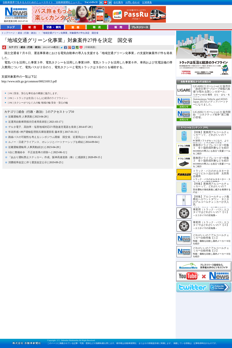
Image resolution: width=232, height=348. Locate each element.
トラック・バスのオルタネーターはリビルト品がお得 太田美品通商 (211, 173)
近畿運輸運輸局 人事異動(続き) (26, 147)
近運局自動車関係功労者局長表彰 (27, 121)
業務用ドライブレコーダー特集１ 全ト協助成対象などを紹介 (211, 146)
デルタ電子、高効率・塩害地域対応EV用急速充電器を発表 (42, 126)
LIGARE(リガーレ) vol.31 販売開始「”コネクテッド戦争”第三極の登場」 (212, 114)
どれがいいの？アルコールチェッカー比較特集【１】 (211, 236)
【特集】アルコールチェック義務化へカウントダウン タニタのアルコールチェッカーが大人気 (211, 200)
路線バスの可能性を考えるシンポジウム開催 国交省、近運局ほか (47, 136)
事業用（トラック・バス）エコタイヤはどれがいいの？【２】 (211, 223)
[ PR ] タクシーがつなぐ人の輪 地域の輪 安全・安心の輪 (38, 102)
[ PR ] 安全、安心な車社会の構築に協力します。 (33, 93)
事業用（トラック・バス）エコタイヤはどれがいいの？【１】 (211, 210)
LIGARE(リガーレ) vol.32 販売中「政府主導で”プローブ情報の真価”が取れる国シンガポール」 (212, 89)
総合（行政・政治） (28, 33)
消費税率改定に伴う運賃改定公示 (27, 162)
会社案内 (118, 2)
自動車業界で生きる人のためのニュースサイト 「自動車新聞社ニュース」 (42, 2)
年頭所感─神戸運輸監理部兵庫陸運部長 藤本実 (35, 131)
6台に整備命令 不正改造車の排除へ (29, 152)
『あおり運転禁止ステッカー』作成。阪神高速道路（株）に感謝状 (47, 157)
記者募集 (147, 2)
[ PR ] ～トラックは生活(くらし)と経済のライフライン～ (38, 98)
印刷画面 (90, 47)
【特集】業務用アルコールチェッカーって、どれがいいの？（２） (211, 135)
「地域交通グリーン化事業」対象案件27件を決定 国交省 (69, 33)
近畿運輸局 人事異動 (20, 116)
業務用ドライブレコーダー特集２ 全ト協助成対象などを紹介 (211, 159)
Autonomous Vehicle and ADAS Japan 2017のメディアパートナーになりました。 (210, 102)
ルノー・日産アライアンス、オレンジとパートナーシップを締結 (45, 141)
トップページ (8, 33)
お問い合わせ (132, 2)
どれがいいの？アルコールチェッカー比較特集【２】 (211, 249)
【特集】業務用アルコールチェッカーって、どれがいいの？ (211, 185)
